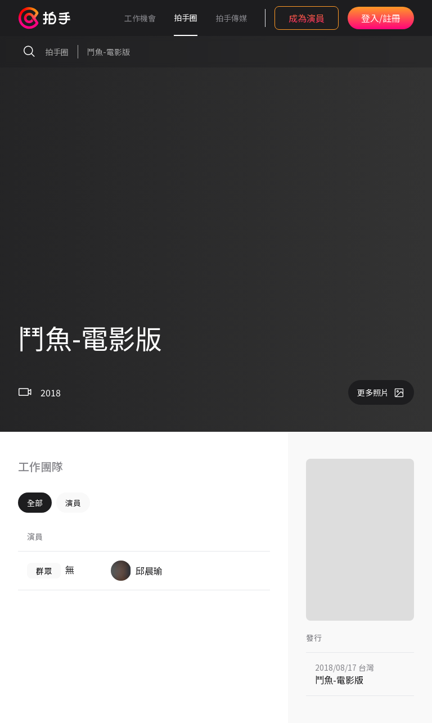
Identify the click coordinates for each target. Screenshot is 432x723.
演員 (73, 502)
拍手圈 (185, 17)
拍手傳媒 (231, 18)
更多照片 (381, 392)
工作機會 (140, 18)
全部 (35, 502)
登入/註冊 (380, 18)
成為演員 (307, 18)
